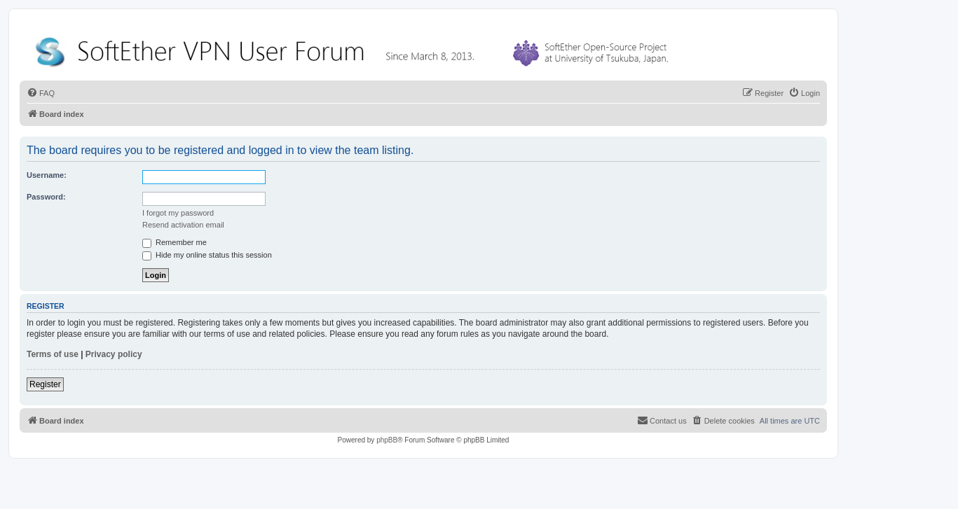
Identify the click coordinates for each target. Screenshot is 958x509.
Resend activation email (183, 225)
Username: (47, 175)
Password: (46, 197)
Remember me (174, 242)
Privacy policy (113, 354)
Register (45, 384)
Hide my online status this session (207, 255)
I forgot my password (178, 213)
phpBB (386, 440)
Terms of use (52, 354)
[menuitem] (41, 93)
